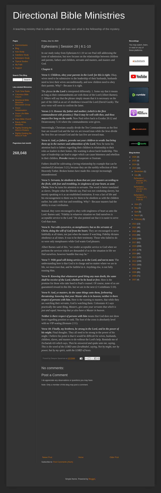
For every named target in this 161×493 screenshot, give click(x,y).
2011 (134, 265)
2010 (134, 268)
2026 (134, 157)
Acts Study (19, 52)
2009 (134, 272)
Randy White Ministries (20, 123)
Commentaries (21, 45)
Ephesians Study (22, 58)
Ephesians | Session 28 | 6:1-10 (140, 189)
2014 (134, 253)
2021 (134, 227)
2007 (134, 280)
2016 (134, 246)
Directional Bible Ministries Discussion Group (22, 102)
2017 (134, 242)
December (139, 171)
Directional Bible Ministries (69, 15)
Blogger (92, 479)
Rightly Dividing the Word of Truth (23, 134)
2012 (134, 261)
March (137, 215)
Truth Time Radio (22, 91)
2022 (134, 224)
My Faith (18, 65)
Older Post (114, 457)
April (136, 212)
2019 (134, 235)
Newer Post (47, 457)
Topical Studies (21, 61)
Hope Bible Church (23, 119)
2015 (134, 250)
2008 (134, 276)
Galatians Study (22, 55)
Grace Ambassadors (21, 109)
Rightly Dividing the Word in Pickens (23, 129)
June (136, 204)
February (138, 219)
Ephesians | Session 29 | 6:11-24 (140, 180)
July (136, 175)
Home (81, 457)
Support (18, 68)
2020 (134, 231)
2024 (134, 164)
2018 (134, 239)
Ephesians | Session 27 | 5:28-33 (140, 197)
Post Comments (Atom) (63, 462)
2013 (134, 257)
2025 (134, 161)
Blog (17, 48)
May (136, 208)
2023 (134, 168)
